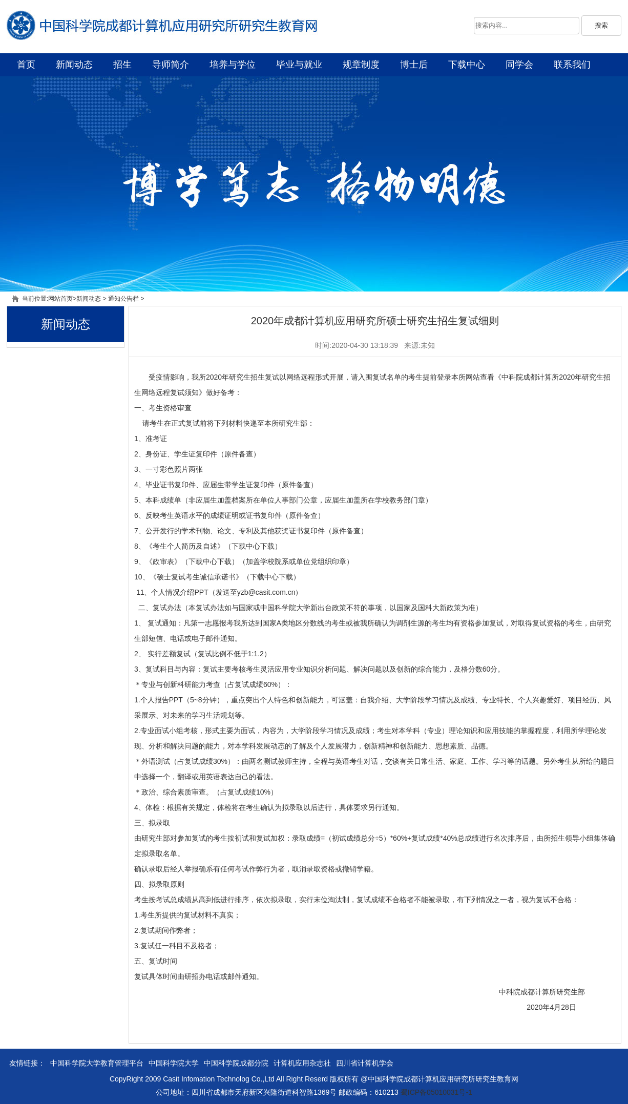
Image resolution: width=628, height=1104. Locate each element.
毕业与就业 (299, 64)
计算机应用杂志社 (302, 1063)
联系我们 (572, 64)
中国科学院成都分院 (236, 1063)
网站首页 (60, 298)
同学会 (519, 64)
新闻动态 (74, 64)
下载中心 (466, 64)
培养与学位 (233, 64)
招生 (122, 64)
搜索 (601, 25)
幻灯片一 (314, 183)
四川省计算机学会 (364, 1063)
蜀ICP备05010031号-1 (436, 1092)
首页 (26, 64)
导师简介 (170, 64)
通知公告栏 (123, 298)
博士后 (414, 64)
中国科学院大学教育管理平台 (96, 1063)
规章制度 (361, 64)
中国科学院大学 (174, 1063)
